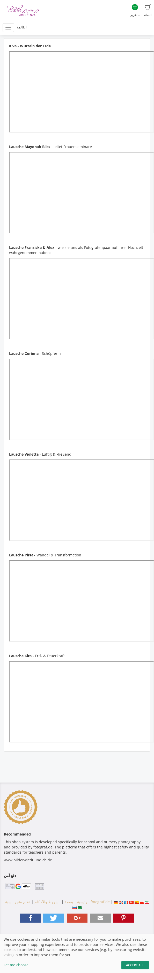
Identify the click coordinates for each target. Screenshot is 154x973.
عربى (135, 10)
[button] (30, 918)
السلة (147, 10)
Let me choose (16, 964)
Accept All (135, 965)
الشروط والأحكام (47, 901)
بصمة (68, 901)
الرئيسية (83, 901)
